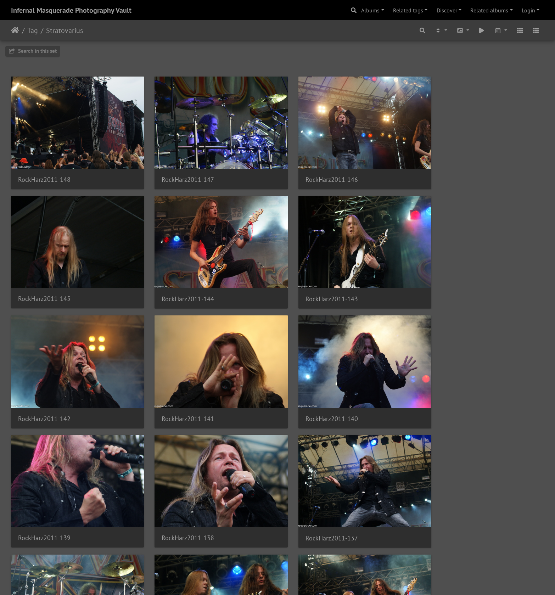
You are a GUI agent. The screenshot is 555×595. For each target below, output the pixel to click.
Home (15, 30)
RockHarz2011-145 (452, 174)
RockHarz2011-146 (316, 174)
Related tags (408, 10)
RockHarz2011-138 (316, 402)
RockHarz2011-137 (452, 402)
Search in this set (33, 50)
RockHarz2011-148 (44, 174)
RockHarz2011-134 (316, 517)
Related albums (489, 10)
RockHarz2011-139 (180, 402)
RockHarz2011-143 (180, 288)
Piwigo (292, 580)
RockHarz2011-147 (180, 174)
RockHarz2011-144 (44, 288)
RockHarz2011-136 (44, 517)
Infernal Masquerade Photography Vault (71, 10)
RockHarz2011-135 (180, 517)
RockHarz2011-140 (44, 402)
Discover (447, 10)
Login (528, 10)
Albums (370, 10)
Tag (32, 30)
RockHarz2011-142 (316, 288)
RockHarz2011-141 (452, 288)
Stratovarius (64, 30)
